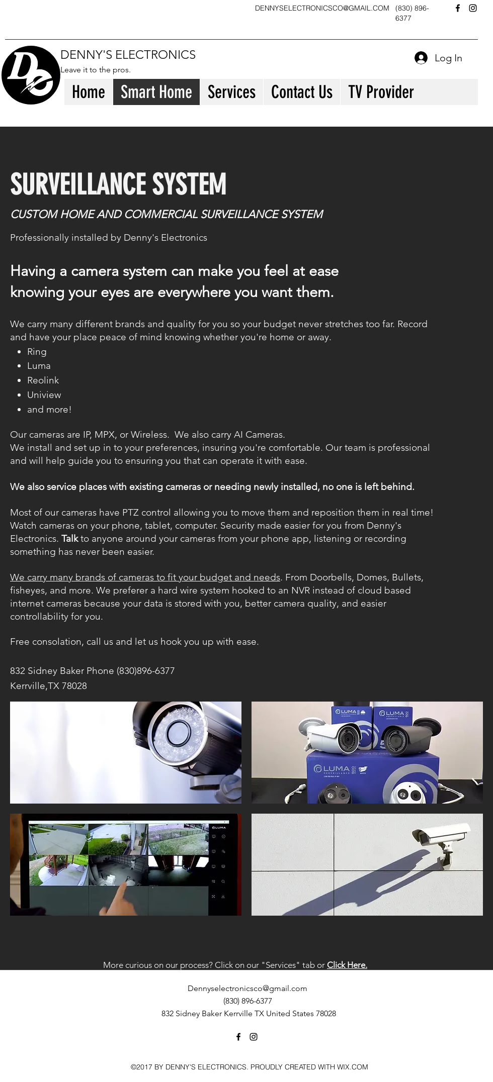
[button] (125, 753)
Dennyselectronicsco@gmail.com (247, 988)
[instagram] (473, 8)
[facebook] (458, 8)
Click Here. (347, 965)
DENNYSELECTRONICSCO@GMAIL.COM (322, 8)
